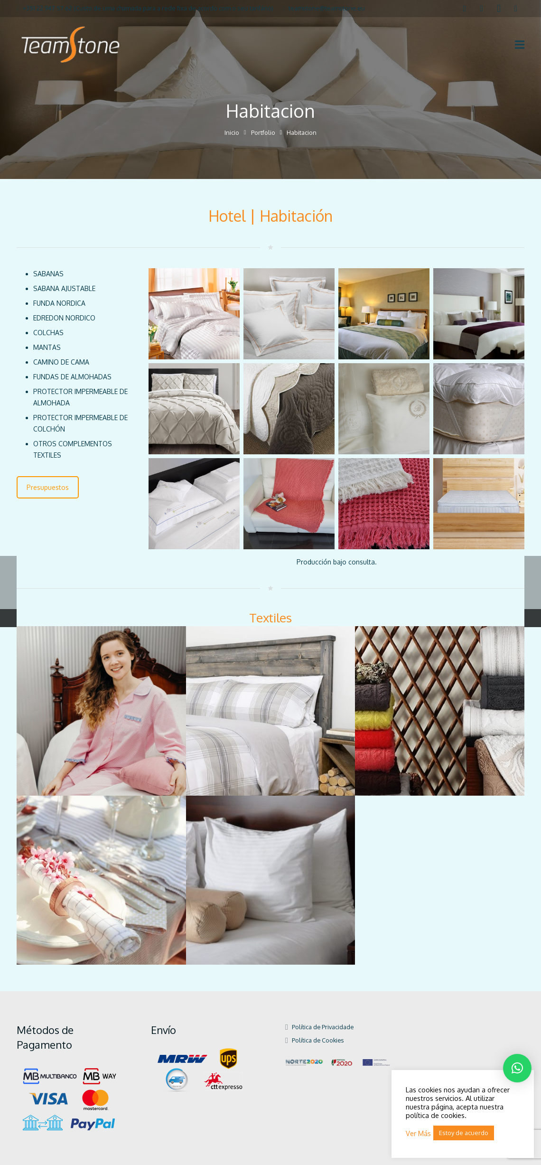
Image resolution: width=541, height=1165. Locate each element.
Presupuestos (48, 487)
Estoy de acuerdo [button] (463, 1133)
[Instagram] (498, 8)
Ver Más (418, 1133)
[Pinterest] (515, 8)
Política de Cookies (318, 1040)
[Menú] (520, 44)
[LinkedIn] (481, 8)
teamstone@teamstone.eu (327, 8)
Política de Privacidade (323, 1027)
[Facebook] (464, 8)
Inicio (231, 132)
